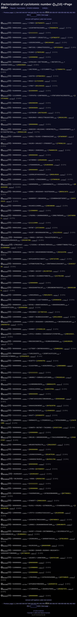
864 (28, 15)
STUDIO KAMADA (33, 8)
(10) (6, 23)
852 (41, 12)
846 (23, 12)
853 (43, 12)
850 (35, 12)
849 (32, 12)
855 (51, 12)
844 (17, 12)
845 (20, 12)
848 (29, 12)
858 (59, 12)
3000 (38, 15)
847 (26, 12)
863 (74, 12)
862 (71, 12)
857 (56, 12)
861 (68, 12)
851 (38, 12)
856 (53, 12)
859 (62, 12)
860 (65, 12)
